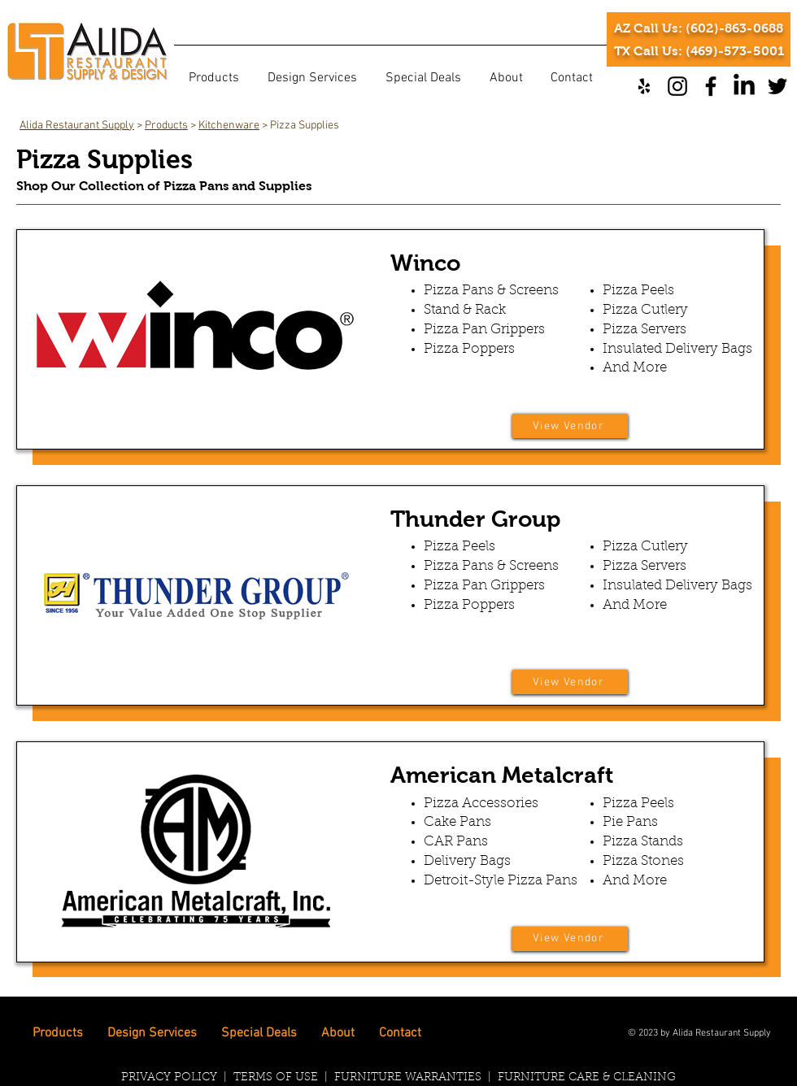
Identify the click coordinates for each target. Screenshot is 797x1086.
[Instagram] (677, 86)
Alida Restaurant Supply (77, 125)
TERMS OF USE (275, 1078)
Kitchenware (228, 125)
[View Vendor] (570, 426)
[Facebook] (711, 86)
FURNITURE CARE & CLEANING (587, 1078)
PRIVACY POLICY (170, 1078)
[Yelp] (644, 86)
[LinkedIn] (744, 86)
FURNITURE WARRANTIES (407, 1078)
